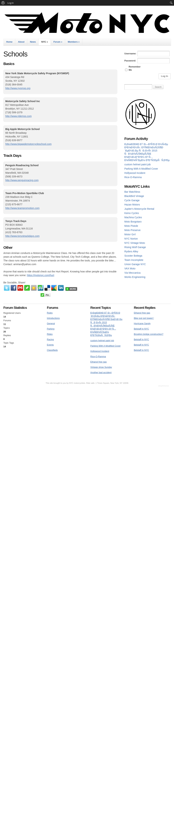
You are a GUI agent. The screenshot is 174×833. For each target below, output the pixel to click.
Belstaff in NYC (141, 329)
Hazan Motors (132, 204)
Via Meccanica (132, 272)
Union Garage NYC (135, 264)
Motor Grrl (130, 234)
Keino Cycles (131, 213)
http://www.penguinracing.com (22, 180)
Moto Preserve (132, 230)
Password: (130, 60)
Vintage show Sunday (101, 367)
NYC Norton (131, 238)
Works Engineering (134, 277)
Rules (49, 313)
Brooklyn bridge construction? (148, 334)
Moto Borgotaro (133, 221)
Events (50, 345)
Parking (50, 329)
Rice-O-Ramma (133, 177)
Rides (49, 334)
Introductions (53, 318)
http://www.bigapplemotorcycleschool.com (28, 144)
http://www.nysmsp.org (17, 88)
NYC (44, 42)
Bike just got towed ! (144, 318)
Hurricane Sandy (142, 323)
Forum (57, 42)
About (21, 42)
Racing (50, 339)
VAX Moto (129, 268)
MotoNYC (87, 23)
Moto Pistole (131, 225)
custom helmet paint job (137, 164)
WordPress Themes (164, 386)
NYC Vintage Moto (134, 243)
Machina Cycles (133, 217)
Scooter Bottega (133, 255)
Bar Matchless (132, 191)
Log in (10, 2)
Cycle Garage (132, 200)
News (33, 42)
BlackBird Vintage (134, 196)
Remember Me (135, 68)
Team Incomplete (133, 260)
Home (9, 42)
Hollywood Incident (134, 173)
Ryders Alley (131, 251)
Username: (130, 53)
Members (74, 42)
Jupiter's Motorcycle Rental (139, 208)
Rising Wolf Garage (135, 247)
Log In (164, 76)
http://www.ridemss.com (18, 116)
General (51, 323)
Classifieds (52, 350)
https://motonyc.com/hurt (40, 275)
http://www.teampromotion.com (22, 208)
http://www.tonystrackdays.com (22, 236)
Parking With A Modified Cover (141, 168)
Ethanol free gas (98, 362)
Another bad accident (101, 372)
